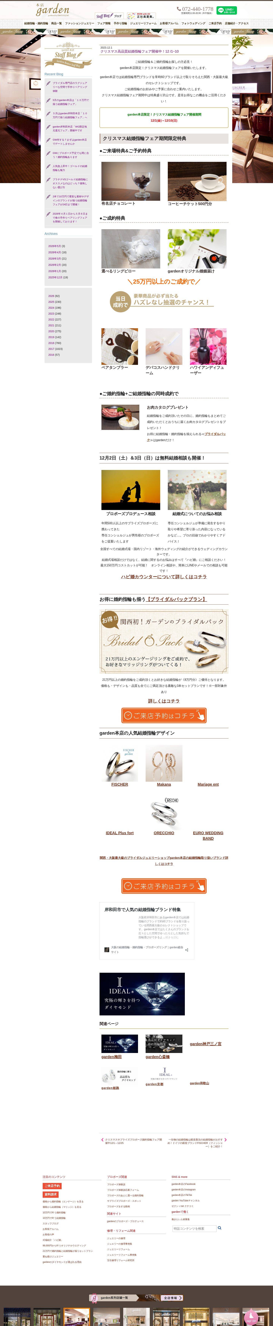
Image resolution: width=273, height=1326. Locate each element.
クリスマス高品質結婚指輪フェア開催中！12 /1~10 (139, 51)
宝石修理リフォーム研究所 (120, 1260)
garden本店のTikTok (182, 1195)
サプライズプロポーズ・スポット (124, 1201)
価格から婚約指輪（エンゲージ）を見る (63, 1201)
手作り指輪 (120, 23)
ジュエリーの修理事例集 (119, 1244)
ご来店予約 (215, 23)
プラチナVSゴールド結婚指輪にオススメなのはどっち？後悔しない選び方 (70, 183)
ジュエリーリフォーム (143, 23)
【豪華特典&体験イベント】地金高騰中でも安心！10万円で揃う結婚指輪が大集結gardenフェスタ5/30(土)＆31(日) (136, 32)
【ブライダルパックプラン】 (176, 599)
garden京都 (154, 1084)
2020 (51, 331)
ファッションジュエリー (79, 23)
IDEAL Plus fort (120, 833)
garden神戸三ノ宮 (206, 1044)
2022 (51, 319)
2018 (51, 343)
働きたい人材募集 (181, 1219)
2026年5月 (54, 246)
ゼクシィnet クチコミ (183, 1206)
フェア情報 (104, 23)
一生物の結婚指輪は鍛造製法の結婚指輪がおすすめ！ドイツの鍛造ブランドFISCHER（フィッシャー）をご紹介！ (195, 1143)
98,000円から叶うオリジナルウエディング (64, 1245)
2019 (51, 337)
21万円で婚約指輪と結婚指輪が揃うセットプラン (68, 1251)
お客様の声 (48, 1234)
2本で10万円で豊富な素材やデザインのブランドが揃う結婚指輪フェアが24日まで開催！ (71, 200)
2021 (51, 325)
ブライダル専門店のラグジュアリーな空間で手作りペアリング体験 (70, 87)
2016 (51, 354)
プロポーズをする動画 (118, 1206)
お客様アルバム (169, 23)
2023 (51, 313)
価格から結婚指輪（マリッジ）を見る (62, 1207)
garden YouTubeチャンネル (186, 1200)
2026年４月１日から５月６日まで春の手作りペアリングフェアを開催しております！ (70, 217)
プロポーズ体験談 (116, 1184)
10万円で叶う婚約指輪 (54, 1212)
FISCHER (119, 784)
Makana (164, 784)
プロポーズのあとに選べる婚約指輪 (125, 1195)
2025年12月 (55, 277)
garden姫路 (110, 1088)
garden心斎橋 (158, 1057)
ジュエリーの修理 (116, 1238)
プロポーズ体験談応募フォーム (123, 1190)
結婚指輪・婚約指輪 (36, 23)
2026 (51, 295)
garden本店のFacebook (183, 1184)
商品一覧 (56, 23)
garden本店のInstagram (184, 1189)
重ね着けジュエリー (53, 1256)
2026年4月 (54, 252)
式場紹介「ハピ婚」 (53, 1240)
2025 (51, 301)
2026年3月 (54, 258)
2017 (51, 348)
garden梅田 (111, 1057)
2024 (51, 307)
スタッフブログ (51, 1223)
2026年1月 (54, 271)
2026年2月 (54, 264)
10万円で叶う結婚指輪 (54, 1218)
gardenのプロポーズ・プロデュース (125, 1221)
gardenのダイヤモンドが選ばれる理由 (62, 1262)
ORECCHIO (164, 833)
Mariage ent (208, 784)
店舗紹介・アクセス (237, 23)
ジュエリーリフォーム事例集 (122, 1255)
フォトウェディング (193, 23)
